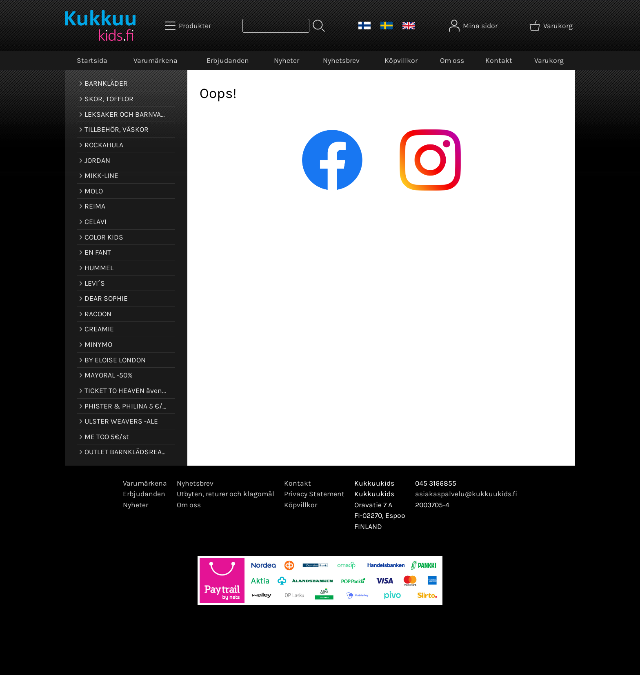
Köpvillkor (401, 60)
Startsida (92, 60)
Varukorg (549, 60)
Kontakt (498, 60)
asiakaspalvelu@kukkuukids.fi (466, 494)
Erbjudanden (228, 60)
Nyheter (286, 60)
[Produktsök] (275, 26)
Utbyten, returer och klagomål (225, 494)
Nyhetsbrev (341, 60)
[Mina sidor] (474, 26)
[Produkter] (188, 26)
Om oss (452, 60)
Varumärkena (155, 60)
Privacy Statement (314, 494)
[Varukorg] (552, 26)
